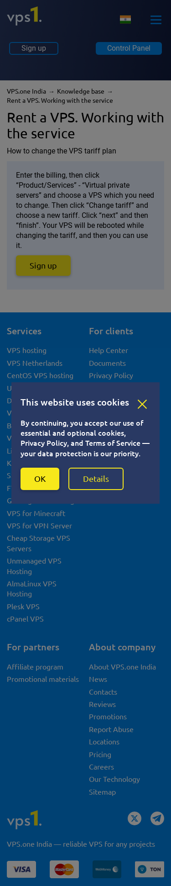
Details (96, 478)
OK (40, 478)
